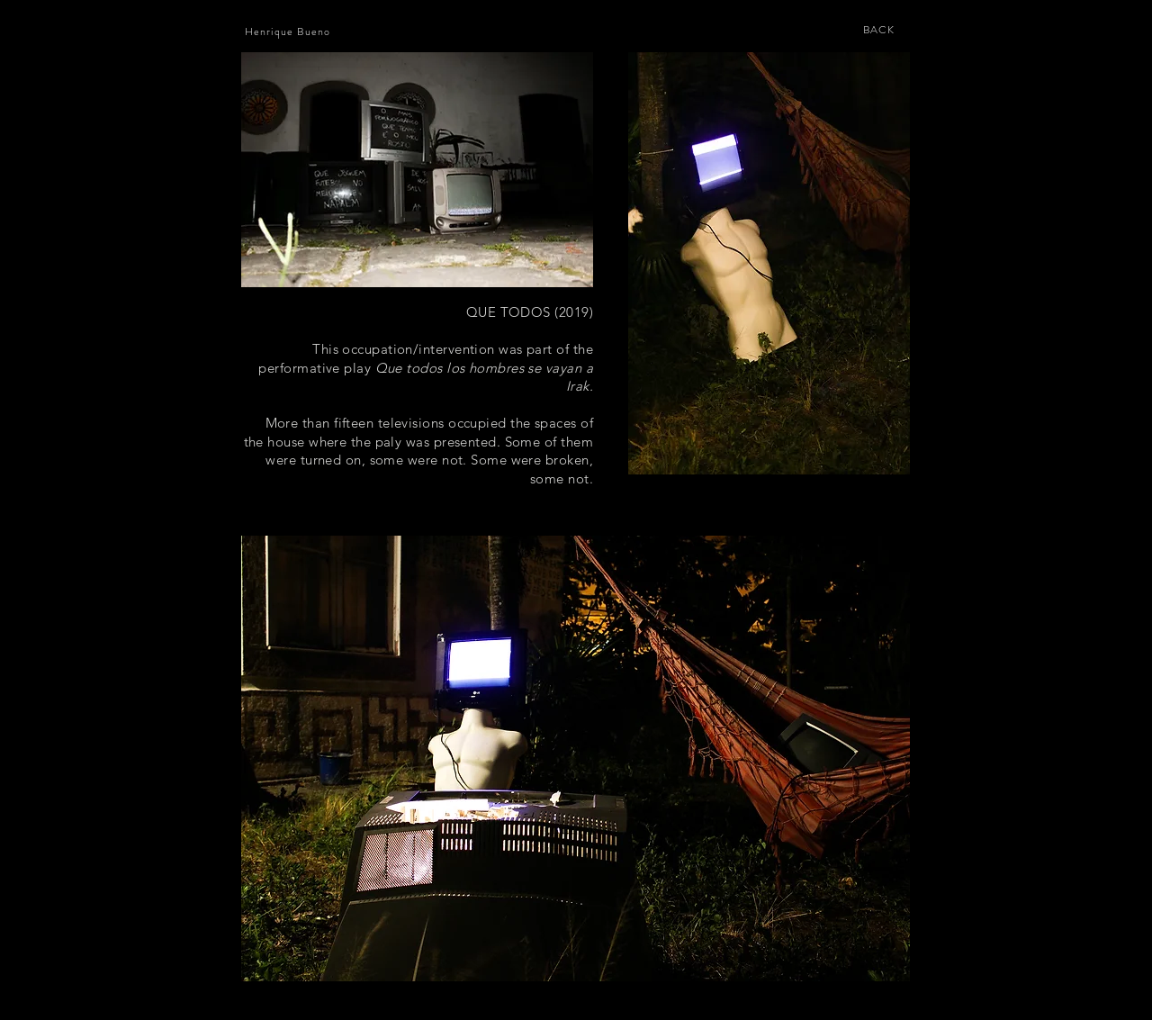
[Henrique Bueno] (289, 31)
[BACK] (880, 30)
